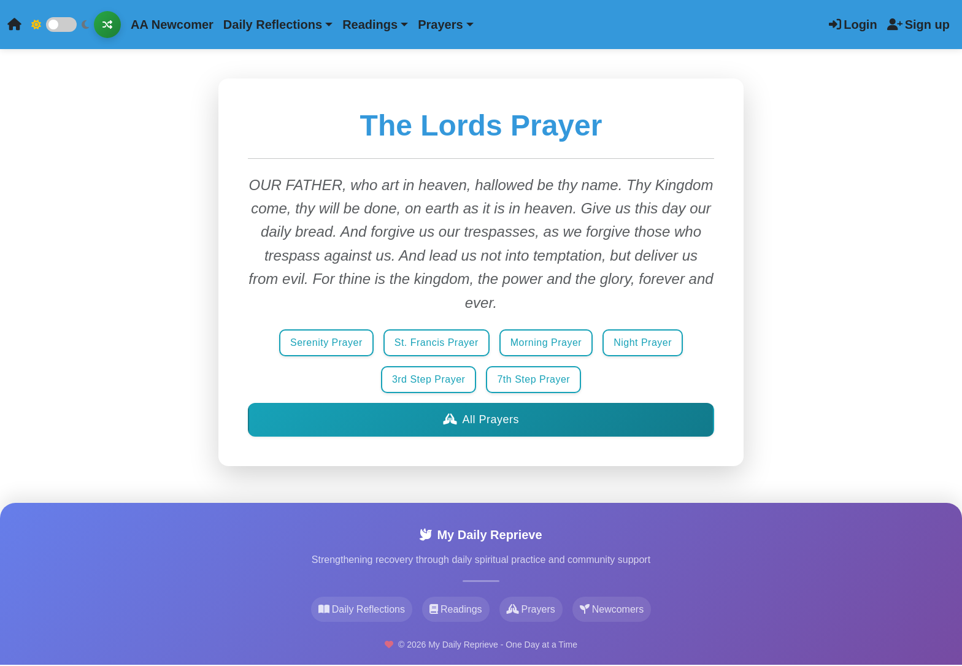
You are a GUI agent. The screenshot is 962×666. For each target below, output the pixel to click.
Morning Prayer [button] (546, 342)
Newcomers (612, 609)
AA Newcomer (172, 24)
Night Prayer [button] (643, 342)
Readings (455, 609)
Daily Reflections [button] (272, 24)
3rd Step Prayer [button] (429, 379)
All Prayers (481, 419)
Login (853, 24)
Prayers (531, 609)
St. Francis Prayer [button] (436, 342)
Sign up (918, 24)
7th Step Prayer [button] (533, 379)
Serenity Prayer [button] (326, 342)
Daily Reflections (361, 609)
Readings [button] (370, 24)
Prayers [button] (440, 24)
